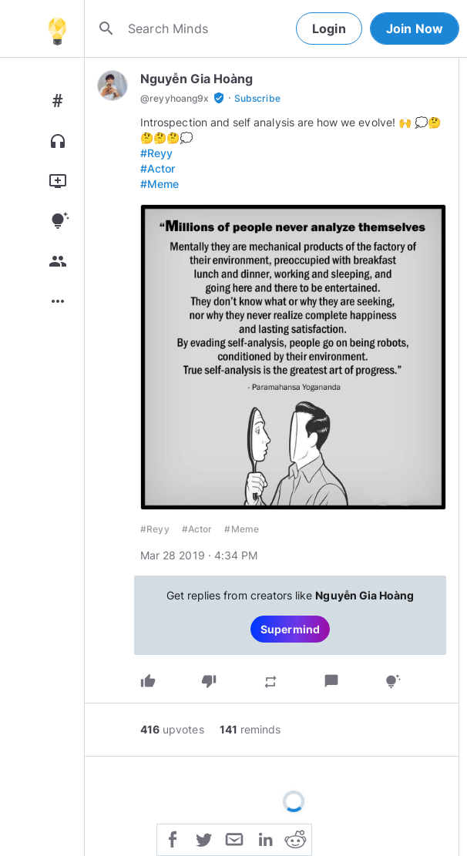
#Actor (157, 168)
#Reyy (156, 152)
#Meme (159, 183)
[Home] (57, 28)
